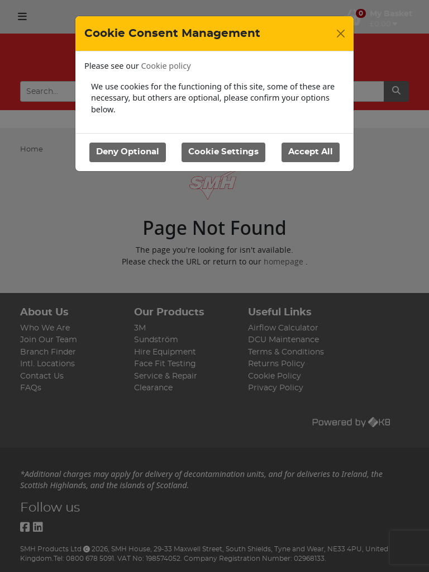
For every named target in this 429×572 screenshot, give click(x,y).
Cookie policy (166, 65)
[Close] (340, 33)
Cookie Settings (223, 152)
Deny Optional (127, 152)
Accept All (310, 152)
